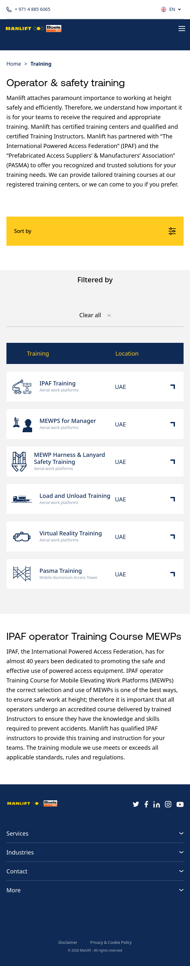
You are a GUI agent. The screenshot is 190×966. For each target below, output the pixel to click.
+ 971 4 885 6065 (28, 9)
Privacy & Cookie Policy (111, 942)
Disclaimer (67, 942)
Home (13, 63)
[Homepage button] (34, 28)
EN (172, 9)
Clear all (95, 315)
